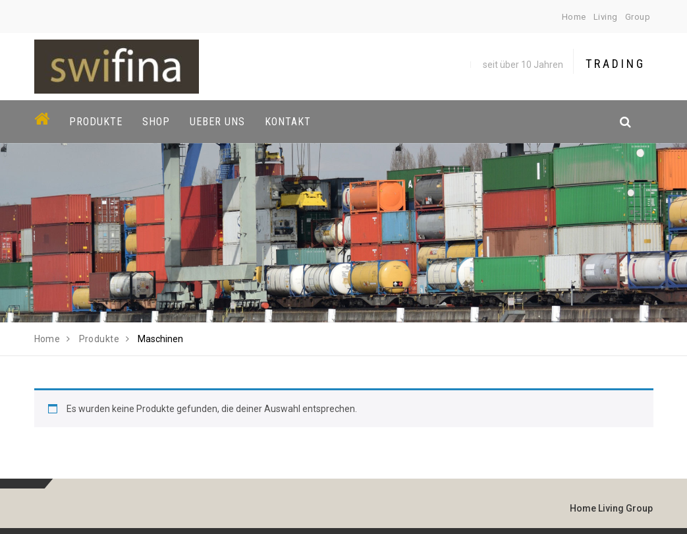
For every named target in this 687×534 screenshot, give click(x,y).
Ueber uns (217, 121)
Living (605, 17)
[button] (343, 121)
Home (574, 17)
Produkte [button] (96, 121)
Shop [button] (156, 121)
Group (638, 17)
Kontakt (288, 121)
